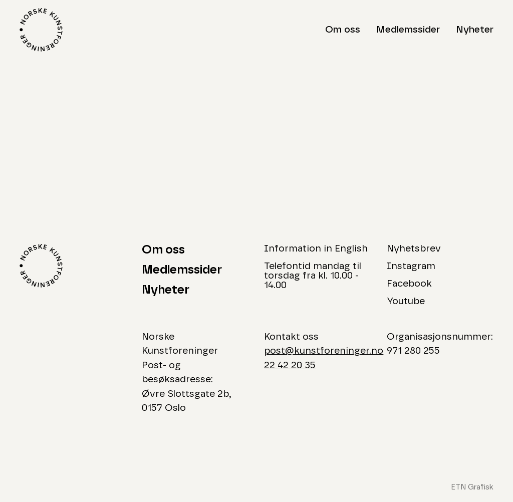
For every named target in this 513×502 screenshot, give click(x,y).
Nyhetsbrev (414, 249)
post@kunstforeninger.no (323, 351)
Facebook (409, 284)
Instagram (411, 266)
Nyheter (474, 30)
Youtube (406, 301)
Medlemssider (408, 30)
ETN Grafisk (472, 487)
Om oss (342, 30)
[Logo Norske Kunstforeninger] (41, 30)
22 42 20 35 (290, 365)
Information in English (316, 249)
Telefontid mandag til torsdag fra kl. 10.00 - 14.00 (312, 276)
